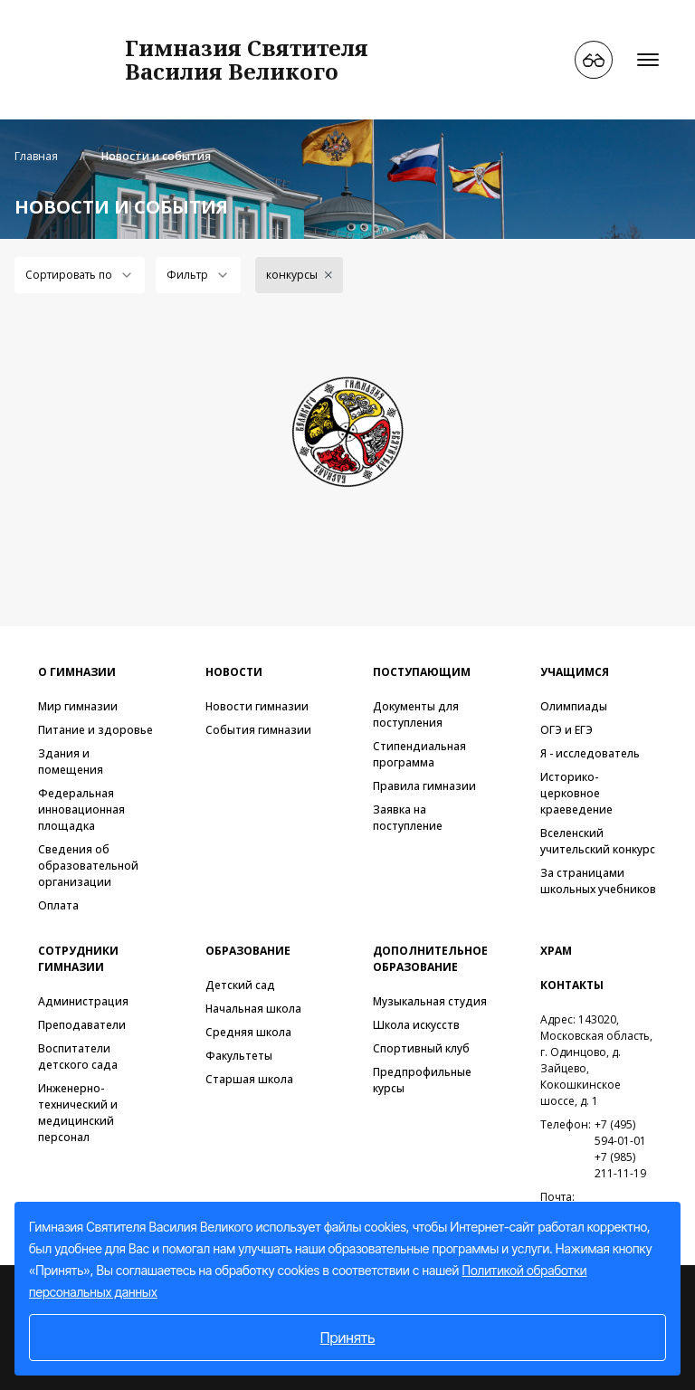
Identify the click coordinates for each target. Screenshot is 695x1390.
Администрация (83, 1001)
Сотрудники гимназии (78, 959)
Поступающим (422, 672)
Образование (247, 950)
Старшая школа (249, 1079)
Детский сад (240, 985)
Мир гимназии (78, 706)
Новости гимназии (257, 706)
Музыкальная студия (430, 1001)
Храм (556, 950)
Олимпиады (573, 706)
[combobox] (79, 275)
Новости (233, 672)
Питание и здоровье (95, 730)
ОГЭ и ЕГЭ (566, 730)
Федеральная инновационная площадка (81, 809)
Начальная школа (253, 1008)
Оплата (58, 905)
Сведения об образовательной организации (88, 866)
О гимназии (77, 672)
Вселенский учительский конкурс (597, 841)
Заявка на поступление (408, 817)
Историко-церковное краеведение (576, 793)
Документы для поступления (416, 714)
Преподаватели (82, 1025)
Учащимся (574, 672)
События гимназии (258, 730)
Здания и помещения (70, 761)
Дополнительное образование (430, 959)
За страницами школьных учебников (598, 881)
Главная (36, 156)
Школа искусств (416, 1025)
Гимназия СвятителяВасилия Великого (246, 59)
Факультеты (238, 1055)
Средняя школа (248, 1032)
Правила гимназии (424, 786)
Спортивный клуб (421, 1048)
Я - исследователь (590, 753)
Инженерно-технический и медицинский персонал (78, 1113)
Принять (348, 1337)
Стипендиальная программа (419, 754)
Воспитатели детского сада (78, 1056)
